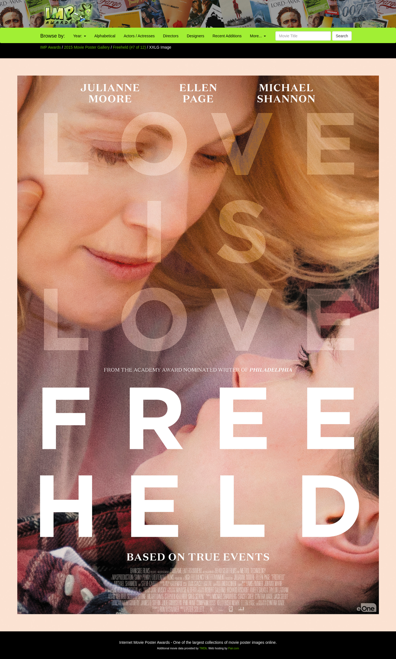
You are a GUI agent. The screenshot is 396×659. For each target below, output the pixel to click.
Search (342, 36)
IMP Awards (50, 47)
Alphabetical (104, 36)
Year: (79, 36)
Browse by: (52, 36)
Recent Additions (227, 36)
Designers (195, 36)
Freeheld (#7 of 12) (129, 47)
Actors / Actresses (139, 36)
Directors (170, 36)
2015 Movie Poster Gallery (87, 47)
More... (258, 36)
